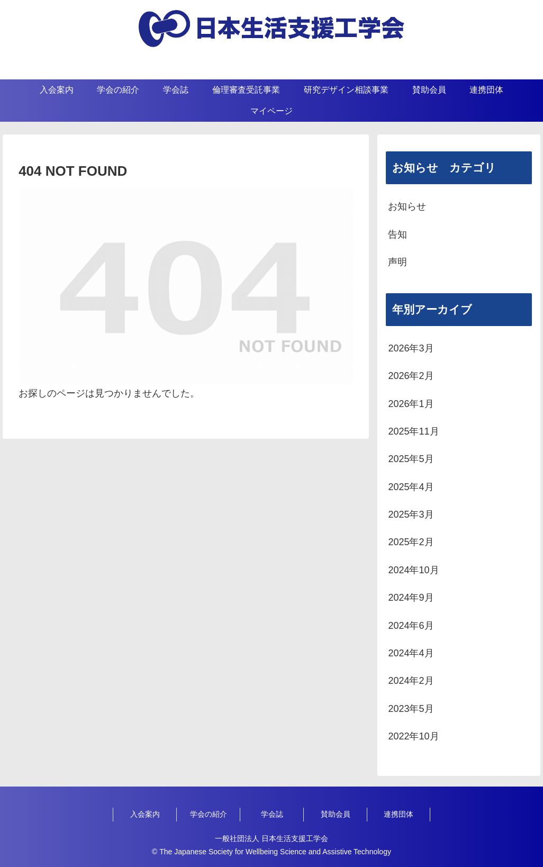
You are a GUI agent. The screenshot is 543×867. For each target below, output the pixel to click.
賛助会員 (335, 814)
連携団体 (398, 814)
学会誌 (272, 814)
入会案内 (145, 814)
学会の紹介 (208, 814)
